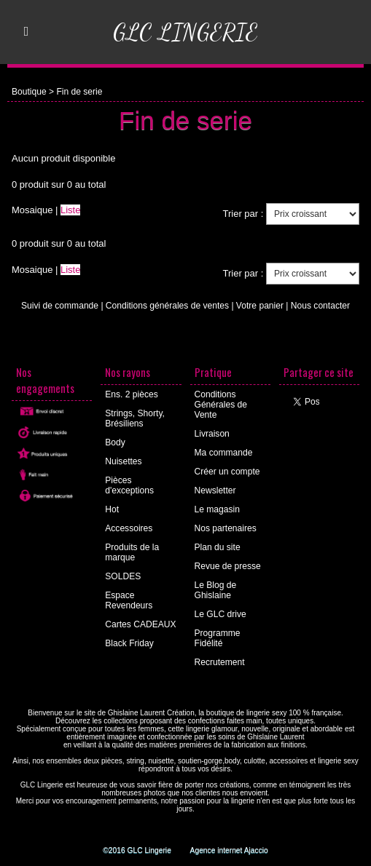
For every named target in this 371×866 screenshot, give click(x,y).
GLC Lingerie (186, 32)
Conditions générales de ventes (167, 306)
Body (115, 442)
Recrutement (220, 662)
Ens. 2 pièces (131, 394)
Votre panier (259, 306)
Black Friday (129, 643)
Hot (112, 509)
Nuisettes (123, 461)
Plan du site (218, 547)
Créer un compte (227, 471)
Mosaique (32, 209)
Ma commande (223, 453)
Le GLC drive (220, 614)
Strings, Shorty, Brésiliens (134, 418)
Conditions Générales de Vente (221, 404)
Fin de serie (79, 92)
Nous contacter (319, 306)
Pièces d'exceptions (129, 485)
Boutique (29, 92)
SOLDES (123, 576)
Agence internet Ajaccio (228, 850)
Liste (70, 209)
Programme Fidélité (218, 638)
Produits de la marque (131, 552)
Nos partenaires (226, 528)
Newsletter (215, 490)
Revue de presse (228, 566)
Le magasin (217, 509)
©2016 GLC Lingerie (137, 850)
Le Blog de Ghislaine (215, 590)
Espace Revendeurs (128, 600)
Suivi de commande (60, 306)
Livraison (212, 434)
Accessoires (128, 528)
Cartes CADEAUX (140, 624)
